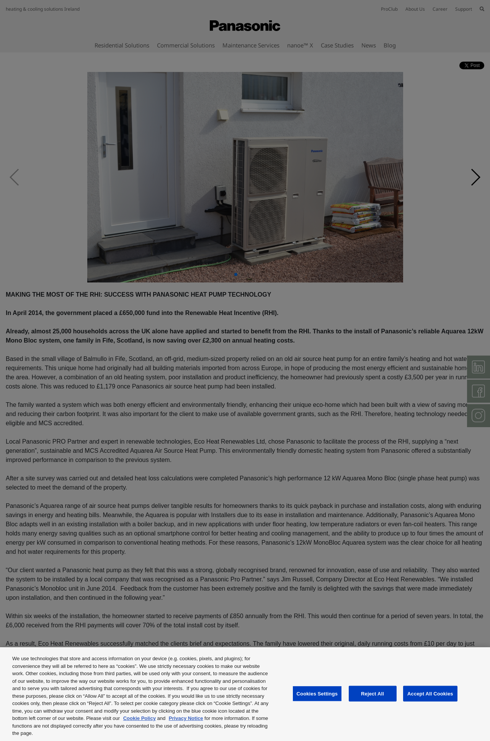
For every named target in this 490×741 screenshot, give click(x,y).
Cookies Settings (317, 693)
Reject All (372, 693)
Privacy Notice (186, 718)
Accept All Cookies (430, 693)
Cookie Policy (139, 718)
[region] (245, 694)
